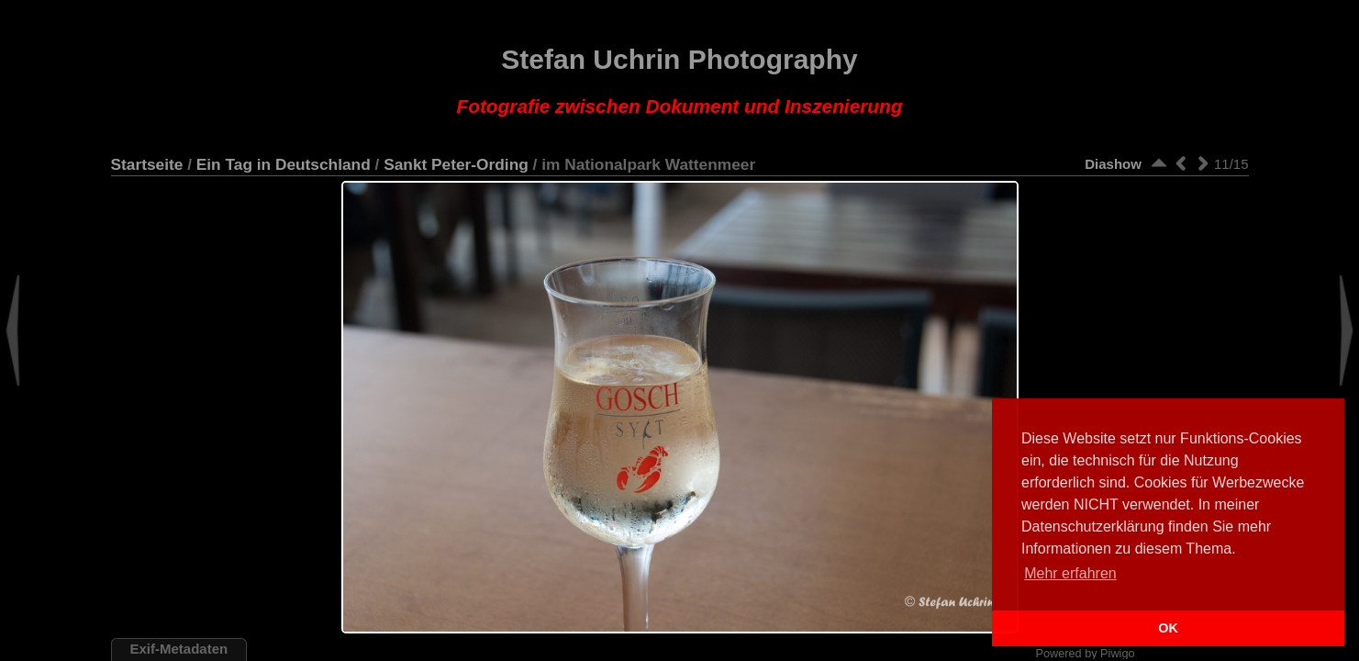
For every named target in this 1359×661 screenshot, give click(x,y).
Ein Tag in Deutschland (283, 164)
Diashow (1113, 164)
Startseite (147, 164)
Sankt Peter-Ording (456, 164)
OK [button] (1168, 628)
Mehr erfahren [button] (1070, 573)
